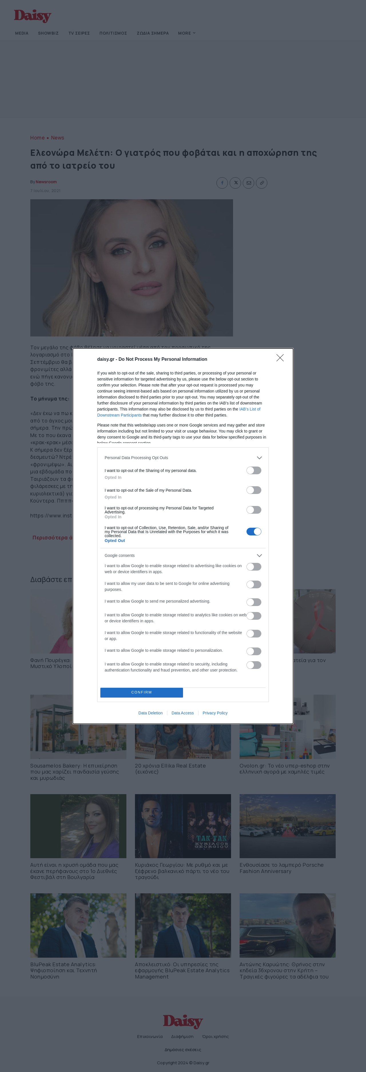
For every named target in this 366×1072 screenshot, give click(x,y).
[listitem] (183, 458)
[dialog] (183, 536)
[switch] (253, 470)
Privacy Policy (215, 713)
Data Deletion (150, 713)
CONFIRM (141, 692)
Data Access (183, 713)
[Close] (282, 359)
